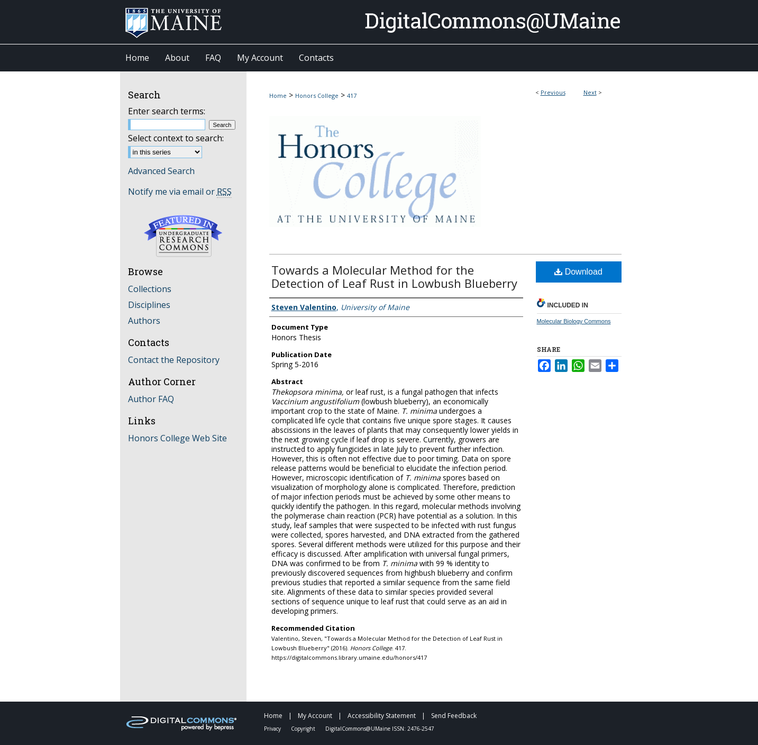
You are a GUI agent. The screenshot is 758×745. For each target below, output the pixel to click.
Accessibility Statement (382, 715)
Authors (144, 320)
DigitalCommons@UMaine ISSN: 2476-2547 (379, 728)
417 (352, 95)
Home (278, 95)
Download (578, 271)
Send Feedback (454, 715)
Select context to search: (176, 138)
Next (590, 92)
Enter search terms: (166, 111)
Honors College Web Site (177, 438)
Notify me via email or (180, 191)
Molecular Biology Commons (574, 321)
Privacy (273, 728)
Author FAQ (151, 399)
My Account (316, 715)
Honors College (317, 95)
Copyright (304, 728)
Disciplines (149, 305)
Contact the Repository (174, 360)
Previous (553, 92)
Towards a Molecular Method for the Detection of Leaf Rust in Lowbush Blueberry (394, 276)
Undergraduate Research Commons (183, 236)
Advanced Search (161, 171)
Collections (149, 289)
